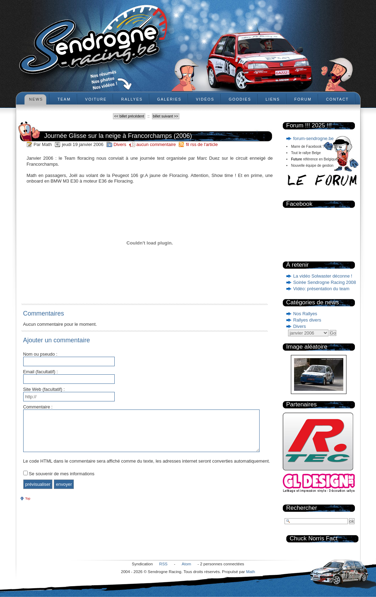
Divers (299, 326)
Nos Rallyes (305, 313)
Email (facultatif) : (40, 372)
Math (250, 572)
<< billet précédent (129, 116)
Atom (186, 564)
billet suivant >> (165, 116)
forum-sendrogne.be (313, 138)
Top (28, 498)
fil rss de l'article (202, 144)
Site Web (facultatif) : (44, 389)
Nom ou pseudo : (40, 354)
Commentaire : (38, 407)
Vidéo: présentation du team (321, 288)
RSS (163, 564)
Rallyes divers (307, 320)
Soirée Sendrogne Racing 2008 (324, 282)
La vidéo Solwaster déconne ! (322, 276)
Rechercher (301, 507)
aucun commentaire (156, 144)
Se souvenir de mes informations (61, 473)
